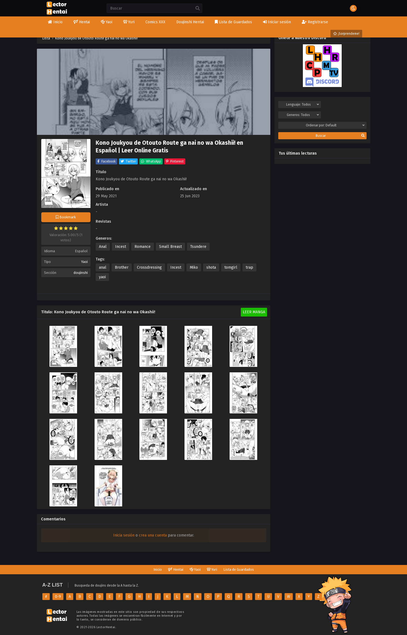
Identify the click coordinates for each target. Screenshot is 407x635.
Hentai (175, 569)
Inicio (157, 569)
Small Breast (170, 246)
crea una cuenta (153, 535)
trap (249, 267)
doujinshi (81, 273)
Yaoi (84, 262)
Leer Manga (254, 312)
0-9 (58, 596)
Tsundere (198, 246)
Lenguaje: (302, 104)
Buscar (340, 135)
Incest (120, 246)
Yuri (212, 569)
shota (211, 267)
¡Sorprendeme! (346, 34)
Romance (142, 246)
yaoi (102, 277)
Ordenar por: (335, 125)
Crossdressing (149, 267)
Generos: (303, 114)
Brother (121, 267)
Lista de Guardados (238, 569)
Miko (194, 267)
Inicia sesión (123, 535)
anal (102, 267)
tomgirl (230, 267)
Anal (103, 246)
